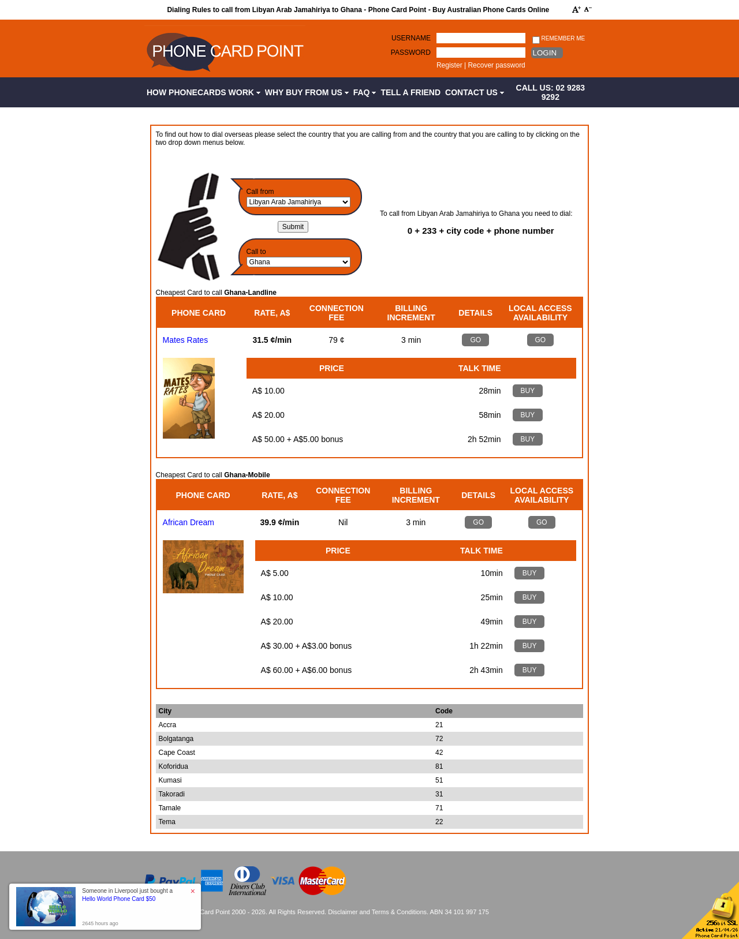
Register (449, 65)
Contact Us (474, 92)
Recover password (496, 65)
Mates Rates (185, 340)
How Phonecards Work (203, 92)
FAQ (364, 92)
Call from (260, 192)
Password (411, 52)
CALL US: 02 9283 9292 (550, 92)
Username (411, 38)
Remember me (558, 39)
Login (545, 52)
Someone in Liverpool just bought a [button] (127, 895)
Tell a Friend (410, 92)
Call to (256, 252)
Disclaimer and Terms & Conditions (377, 911)
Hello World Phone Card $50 (118, 899)
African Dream (188, 522)
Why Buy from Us (307, 92)
